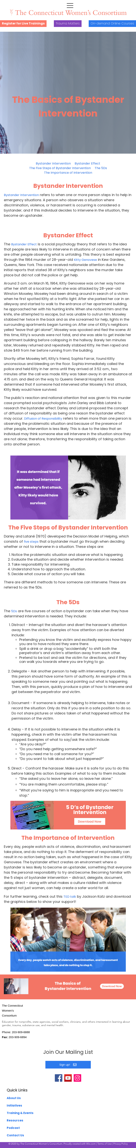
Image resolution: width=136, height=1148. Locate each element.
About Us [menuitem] (14, 1098)
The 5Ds (101, 168)
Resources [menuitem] (15, 1120)
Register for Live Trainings (23, 23)
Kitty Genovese (85, 260)
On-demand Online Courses (112, 23)
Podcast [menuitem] (13, 1128)
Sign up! (68, 1065)
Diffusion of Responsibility (43, 418)
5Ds (14, 611)
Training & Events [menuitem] (20, 1113)
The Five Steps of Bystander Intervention (60, 168)
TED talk (69, 896)
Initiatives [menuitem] (14, 1105)
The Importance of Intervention (68, 172)
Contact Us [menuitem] (15, 1135)
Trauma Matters (68, 23)
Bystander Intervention (53, 163)
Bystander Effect (87, 163)
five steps (31, 541)
